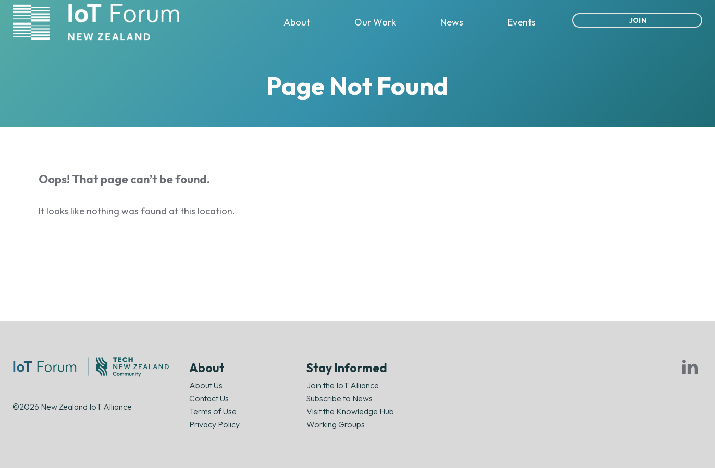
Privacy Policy (214, 424)
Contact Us (209, 398)
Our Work (375, 22)
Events (522, 22)
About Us (206, 385)
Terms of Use (213, 411)
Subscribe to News (339, 398)
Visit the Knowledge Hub (350, 411)
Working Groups (335, 424)
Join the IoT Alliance (342, 385)
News (451, 22)
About (296, 22)
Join (637, 20)
